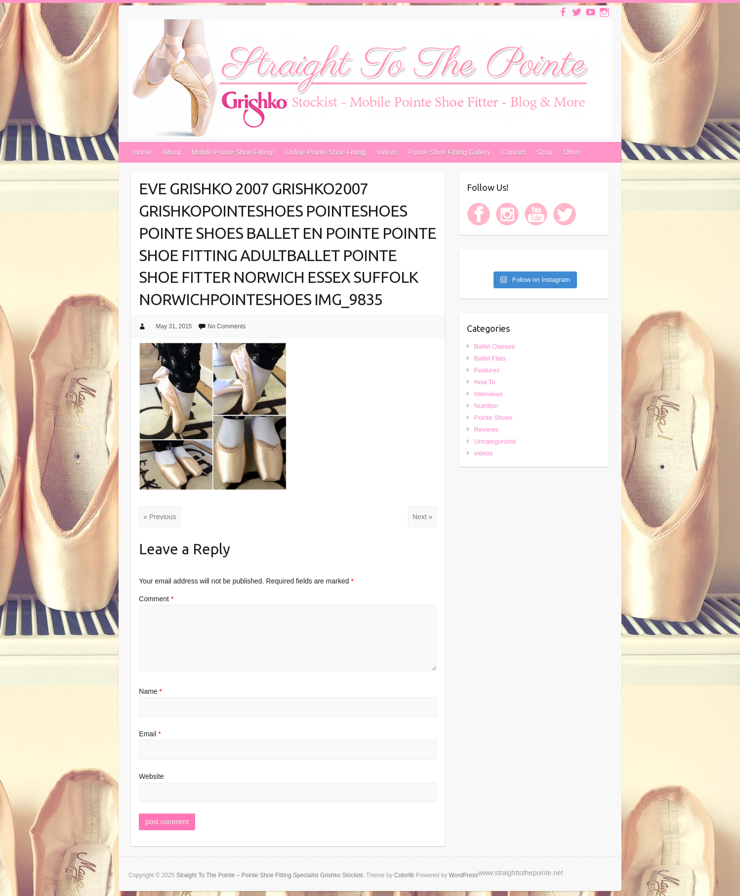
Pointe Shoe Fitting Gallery (450, 152)
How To (484, 382)
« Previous (159, 517)
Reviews (486, 429)
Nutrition (486, 405)
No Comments (227, 326)
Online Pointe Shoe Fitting (325, 152)
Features (486, 370)
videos (483, 453)
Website (151, 776)
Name (150, 691)
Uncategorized (495, 441)
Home (142, 152)
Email (150, 734)
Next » (422, 517)
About (172, 152)
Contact (513, 152)
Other (571, 152)
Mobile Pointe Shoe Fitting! (233, 152)
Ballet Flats (490, 358)
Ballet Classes (494, 346)
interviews (488, 394)
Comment (156, 599)
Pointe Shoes (493, 417)
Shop (544, 152)
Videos (387, 152)
